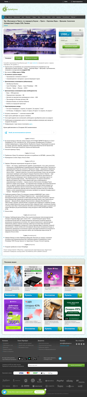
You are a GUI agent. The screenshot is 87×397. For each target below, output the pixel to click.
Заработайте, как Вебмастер (26, 345)
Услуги (44, 17)
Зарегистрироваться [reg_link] (78, 1)
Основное (8, 58)
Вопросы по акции (31, 58)
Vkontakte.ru (79, 344)
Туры (39, 17)
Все (3, 17)
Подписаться (39, 392)
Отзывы (18, 58)
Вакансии (5, 347)
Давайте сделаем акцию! (25, 343)
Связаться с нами (64, 345)
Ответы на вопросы (8, 351)
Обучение (29, 17)
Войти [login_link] (65, 1)
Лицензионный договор (45, 345)
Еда (6, 17)
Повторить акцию (71, 47)
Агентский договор (44, 343)
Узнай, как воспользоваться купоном (20, 132)
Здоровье (59, 17)
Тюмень (6, 1)
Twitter (81, 344)
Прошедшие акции (23, 347)
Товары (34, 17)
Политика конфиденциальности (47, 349)
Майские (73, 17)
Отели (49, 17)
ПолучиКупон (66, 17)
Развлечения (17, 17)
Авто (23, 17)
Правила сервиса (7, 349)
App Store (22, 358)
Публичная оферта (44, 347)
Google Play (32, 358)
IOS (28, 63)
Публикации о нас (8, 345)
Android (34, 63)
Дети (53, 17)
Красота (10, 17)
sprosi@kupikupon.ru (65, 343)
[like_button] (80, 30)
